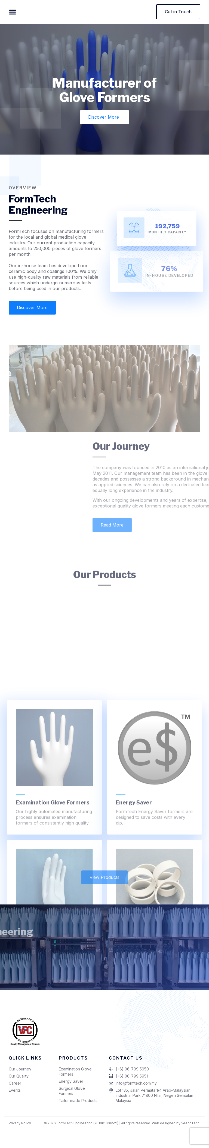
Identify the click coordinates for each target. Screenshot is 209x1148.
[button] (12, 13)
